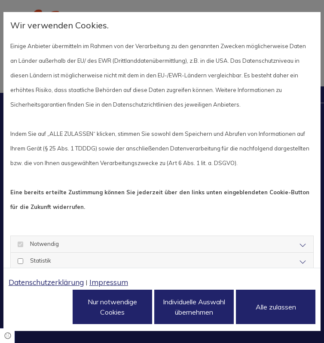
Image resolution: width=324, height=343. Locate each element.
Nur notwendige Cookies (112, 306)
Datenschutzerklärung (46, 282)
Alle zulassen (276, 307)
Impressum (108, 282)
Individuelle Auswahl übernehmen (194, 306)
